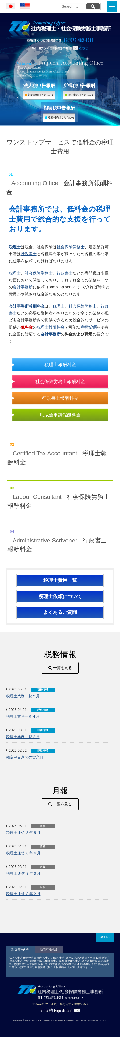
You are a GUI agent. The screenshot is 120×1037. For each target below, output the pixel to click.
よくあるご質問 (60, 612)
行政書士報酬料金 (60, 398)
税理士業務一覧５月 (23, 696)
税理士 (15, 273)
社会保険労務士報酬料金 (60, 381)
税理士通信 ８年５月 (23, 833)
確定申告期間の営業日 (24, 757)
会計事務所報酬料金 (27, 306)
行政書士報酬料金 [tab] (60, 538)
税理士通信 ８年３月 (23, 874)
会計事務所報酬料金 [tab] (60, 181)
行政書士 (29, 254)
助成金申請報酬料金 (60, 414)
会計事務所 (23, 287)
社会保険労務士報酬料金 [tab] (60, 494)
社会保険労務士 (71, 247)
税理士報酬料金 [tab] (60, 451)
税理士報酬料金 (51, 327)
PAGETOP (105, 937)
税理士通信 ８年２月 (23, 894)
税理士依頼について (60, 596)
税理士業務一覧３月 (23, 737)
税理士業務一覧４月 (23, 717)
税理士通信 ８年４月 (23, 853)
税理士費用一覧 (60, 580)
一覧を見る (62, 668)
